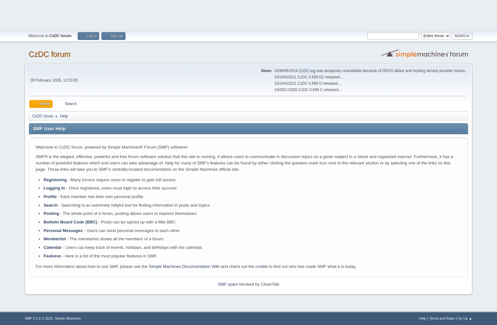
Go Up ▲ (465, 318)
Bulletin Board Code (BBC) (70, 222)
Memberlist (54, 238)
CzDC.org (307, 71)
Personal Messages (63, 230)
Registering (55, 179)
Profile (49, 196)
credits (261, 266)
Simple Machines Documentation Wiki (184, 266)
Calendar (52, 247)
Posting (51, 213)
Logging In (54, 188)
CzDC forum (49, 54)
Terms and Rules (442, 318)
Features (52, 256)
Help (422, 318)
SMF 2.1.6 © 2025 (39, 318)
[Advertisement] (248, 14)
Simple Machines (68, 318)
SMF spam (228, 284)
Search (50, 205)
